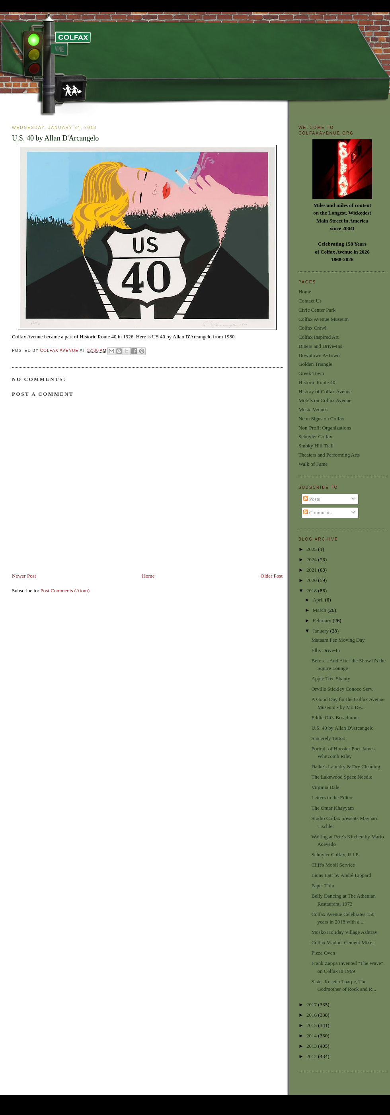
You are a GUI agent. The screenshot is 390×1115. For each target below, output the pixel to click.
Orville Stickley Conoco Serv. (342, 689)
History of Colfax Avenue (325, 391)
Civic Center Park (316, 310)
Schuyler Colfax (315, 436)
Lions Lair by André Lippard (341, 875)
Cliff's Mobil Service (333, 865)
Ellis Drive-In (325, 650)
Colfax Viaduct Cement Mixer (342, 942)
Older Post (272, 576)
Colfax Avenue (60, 350)
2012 (312, 1056)
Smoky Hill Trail (315, 446)
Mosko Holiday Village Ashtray (344, 932)
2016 (312, 1015)
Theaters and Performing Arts (329, 455)
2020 (312, 580)
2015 (312, 1025)
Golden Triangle (315, 364)
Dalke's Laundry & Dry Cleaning (345, 766)
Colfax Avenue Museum (323, 319)
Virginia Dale (325, 787)
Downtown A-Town (318, 355)
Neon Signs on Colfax (321, 419)
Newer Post (24, 576)
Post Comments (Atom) (65, 591)
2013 (312, 1046)
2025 (312, 549)
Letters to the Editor (332, 798)
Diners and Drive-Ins (320, 346)
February (323, 620)
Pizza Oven (323, 953)
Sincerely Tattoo (328, 738)
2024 (312, 559)
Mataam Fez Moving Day (338, 640)
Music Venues (313, 409)
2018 (312, 591)
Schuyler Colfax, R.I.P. (335, 854)
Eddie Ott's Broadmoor (335, 718)
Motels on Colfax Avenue (324, 400)
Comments (317, 513)
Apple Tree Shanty (330, 678)
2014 (312, 1036)
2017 (312, 1005)
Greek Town (311, 373)
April (319, 600)
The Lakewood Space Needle (341, 777)
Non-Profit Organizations (324, 428)
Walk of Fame (313, 464)
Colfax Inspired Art (318, 337)
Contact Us (310, 301)
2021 (312, 570)
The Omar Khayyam (332, 808)
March (320, 610)
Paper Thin (322, 885)
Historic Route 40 (316, 382)
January (321, 631)
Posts (311, 499)
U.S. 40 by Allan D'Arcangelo (342, 728)
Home (148, 576)
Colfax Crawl (312, 328)
